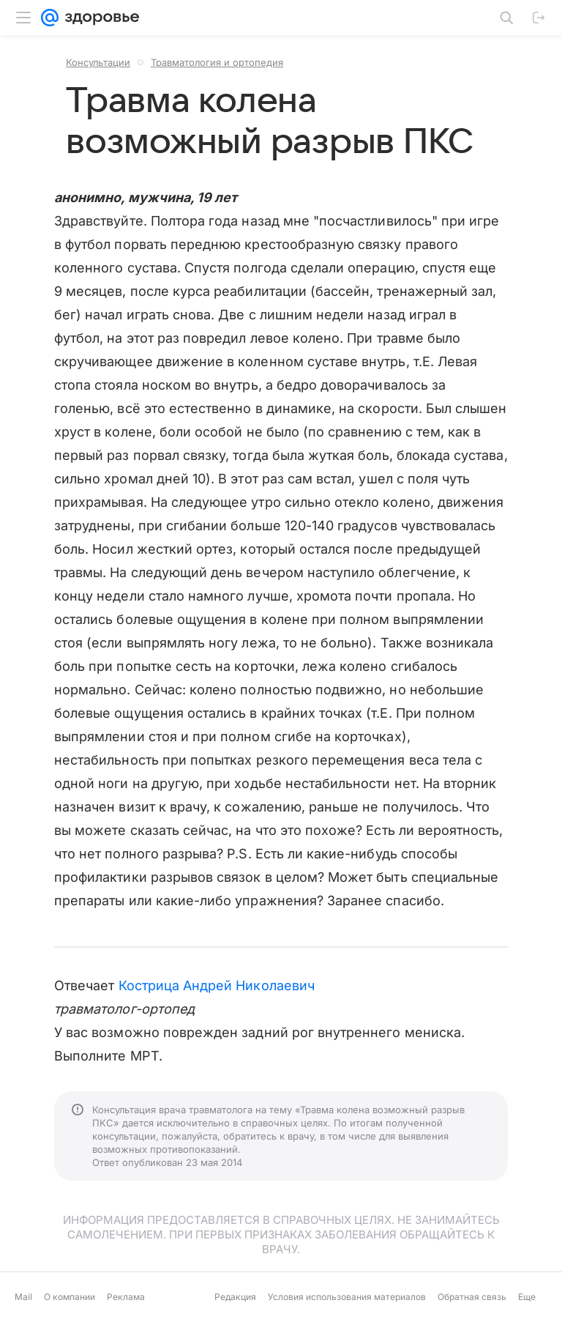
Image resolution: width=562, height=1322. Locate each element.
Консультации (98, 62)
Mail (23, 1296)
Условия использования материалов (347, 1296)
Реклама (126, 1296)
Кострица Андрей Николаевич (217, 985)
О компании (69, 1296)
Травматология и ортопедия (217, 62)
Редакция (235, 1296)
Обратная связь (472, 1296)
